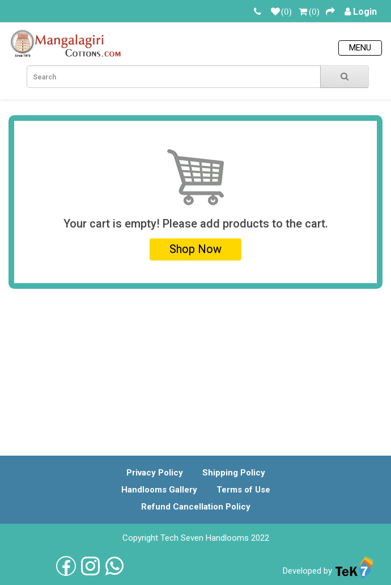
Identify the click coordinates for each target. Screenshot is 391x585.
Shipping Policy (233, 473)
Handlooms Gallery (159, 490)
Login (365, 11)
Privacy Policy (154, 473)
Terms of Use (243, 490)
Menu (360, 48)
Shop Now (195, 249)
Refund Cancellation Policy (195, 507)
